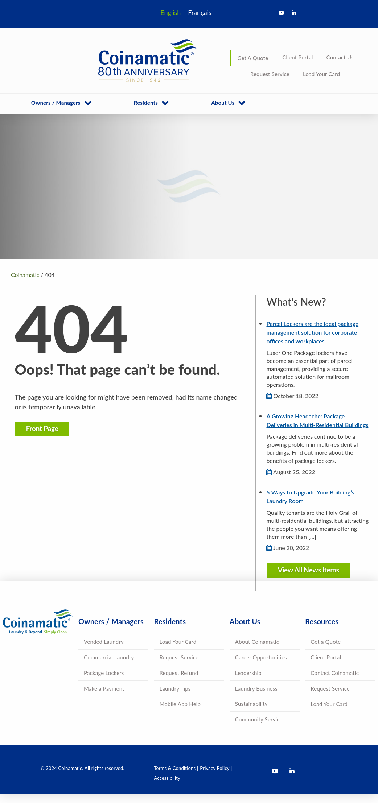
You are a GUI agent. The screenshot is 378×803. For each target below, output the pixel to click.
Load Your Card (321, 74)
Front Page (44, 428)
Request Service (269, 74)
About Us (222, 102)
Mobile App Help (180, 712)
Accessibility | (168, 787)
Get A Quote (252, 58)
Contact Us (340, 57)
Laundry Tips (174, 697)
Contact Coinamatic (335, 681)
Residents (146, 102)
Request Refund (178, 681)
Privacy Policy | (216, 777)
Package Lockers (104, 681)
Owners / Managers (56, 102)
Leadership (248, 681)
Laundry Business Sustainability (256, 705)
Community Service (259, 728)
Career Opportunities (261, 666)
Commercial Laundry (109, 666)
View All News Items (307, 578)
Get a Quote (326, 650)
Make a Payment (104, 697)
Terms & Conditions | (176, 777)
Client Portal (297, 57)
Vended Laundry (104, 650)
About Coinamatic (257, 650)
